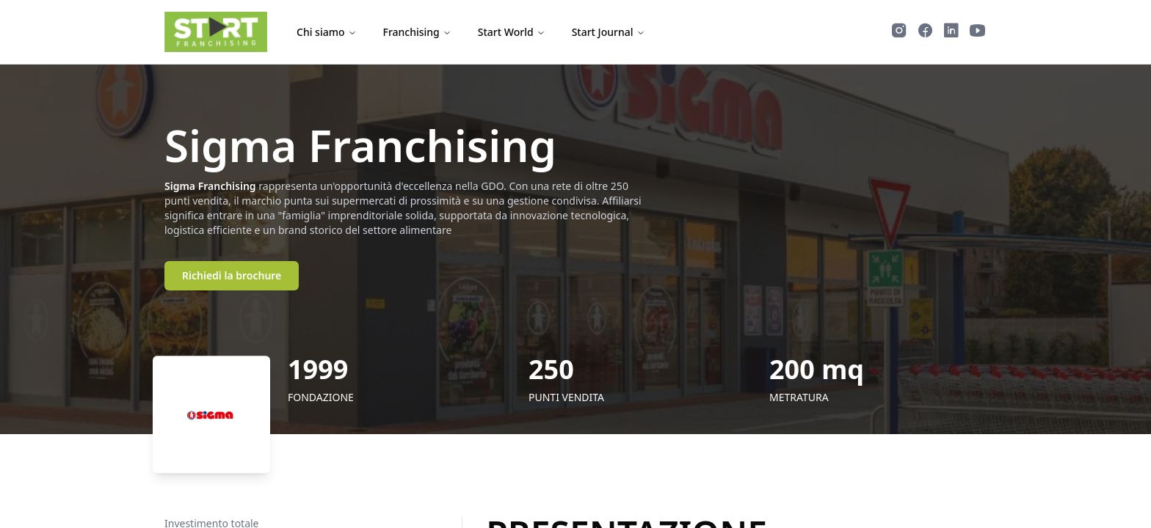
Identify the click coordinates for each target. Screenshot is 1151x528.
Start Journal (608, 32)
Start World (511, 32)
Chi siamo (327, 32)
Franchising (417, 32)
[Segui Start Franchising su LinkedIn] (951, 32)
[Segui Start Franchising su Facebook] (925, 32)
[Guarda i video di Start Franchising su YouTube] (978, 32)
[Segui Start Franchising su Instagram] (899, 32)
